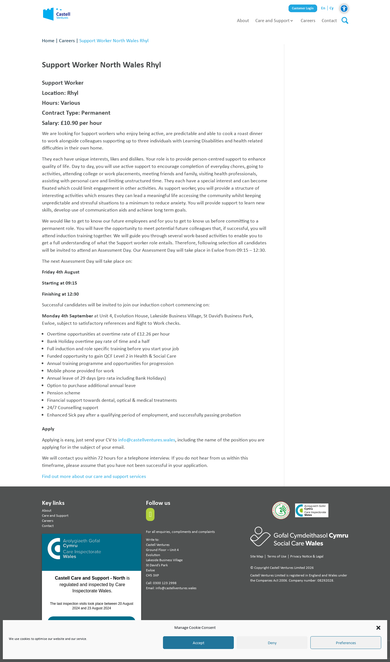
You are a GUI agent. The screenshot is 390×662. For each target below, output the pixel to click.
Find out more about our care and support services (94, 476)
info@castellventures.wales (146, 439)
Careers (308, 20)
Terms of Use (276, 556)
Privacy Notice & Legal (306, 556)
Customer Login (303, 8)
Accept (198, 642)
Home (48, 40)
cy (332, 8)
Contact (329, 20)
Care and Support (272, 20)
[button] (378, 628)
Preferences (346, 642)
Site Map (256, 556)
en (323, 8)
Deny (272, 642)
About (243, 20)
